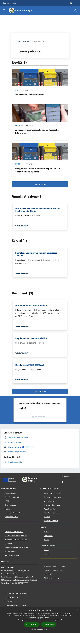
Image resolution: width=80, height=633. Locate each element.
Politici (7, 509)
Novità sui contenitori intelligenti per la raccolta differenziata (37, 131)
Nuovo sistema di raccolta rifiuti (29, 94)
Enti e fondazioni (11, 505)
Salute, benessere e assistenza (16, 547)
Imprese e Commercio (52, 505)
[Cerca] (75, 10)
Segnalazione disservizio (53, 570)
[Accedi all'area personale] (71, 3)
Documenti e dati (11, 516)
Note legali (9, 601)
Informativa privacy (12, 597)
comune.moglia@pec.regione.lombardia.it (21, 580)
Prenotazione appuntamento (54, 566)
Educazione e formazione (14, 531)
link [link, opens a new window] (61, 620)
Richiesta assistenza (51, 578)
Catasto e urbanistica (52, 512)
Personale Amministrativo (14, 512)
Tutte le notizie (40, 184)
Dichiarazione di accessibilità (15, 605)
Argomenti (27, 41)
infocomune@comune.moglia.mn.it (19, 577)
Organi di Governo (11, 493)
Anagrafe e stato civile (52, 493)
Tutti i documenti (40, 391)
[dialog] (40, 620)
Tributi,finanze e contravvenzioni (17, 539)
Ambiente (8, 543)
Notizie (17, 125)
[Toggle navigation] (4, 10)
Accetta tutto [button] (31, 624)
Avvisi (17, 90)
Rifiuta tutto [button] (49, 624)
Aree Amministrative (12, 497)
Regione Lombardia (10, 3)
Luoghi (46, 550)
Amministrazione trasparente (16, 593)
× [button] (77, 609)
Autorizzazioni (10, 551)
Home (18, 41)
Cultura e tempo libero (52, 497)
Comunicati (48, 535)
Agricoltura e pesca (12, 555)
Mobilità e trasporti (51, 520)
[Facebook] (62, 482)
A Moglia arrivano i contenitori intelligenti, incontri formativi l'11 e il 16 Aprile (38, 170)
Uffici (7, 501)
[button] (40, 629)
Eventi (46, 553)
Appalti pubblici (49, 509)
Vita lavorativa (49, 501)
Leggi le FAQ (48, 574)
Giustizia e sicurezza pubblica (16, 535)
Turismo (47, 516)
